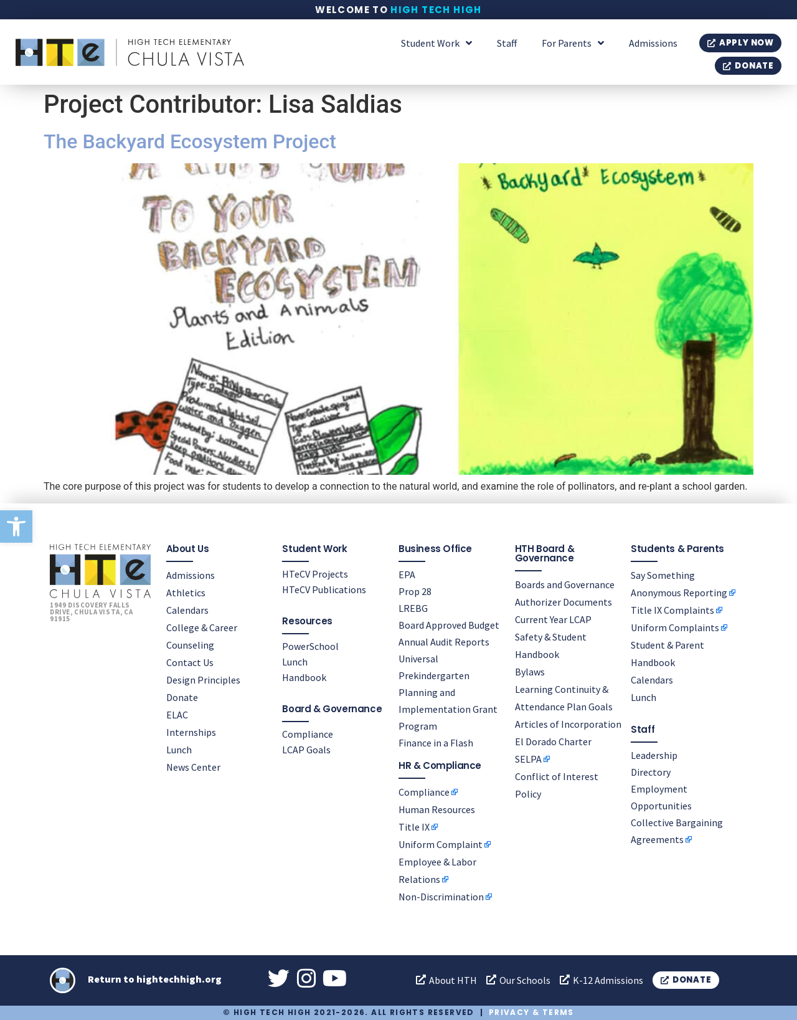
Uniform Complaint (440, 843)
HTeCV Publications (324, 589)
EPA (406, 574)
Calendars (187, 610)
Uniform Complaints (675, 627)
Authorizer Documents (563, 602)
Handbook (304, 677)
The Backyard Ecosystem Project (190, 141)
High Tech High (436, 9)
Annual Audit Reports (443, 642)
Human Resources (436, 809)
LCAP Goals (306, 749)
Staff (507, 43)
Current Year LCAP (553, 619)
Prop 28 (415, 591)
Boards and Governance (565, 584)
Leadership (654, 755)
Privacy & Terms (531, 1012)
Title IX (414, 826)
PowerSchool (310, 646)
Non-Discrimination (441, 896)
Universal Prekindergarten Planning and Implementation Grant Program (448, 692)
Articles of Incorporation (568, 724)
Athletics (185, 592)
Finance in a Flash (435, 742)
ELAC (177, 714)
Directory (651, 772)
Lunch (179, 749)
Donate (182, 697)
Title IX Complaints (672, 610)
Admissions (653, 43)
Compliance (307, 734)
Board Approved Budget (448, 625)
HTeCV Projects (315, 574)
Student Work (436, 43)
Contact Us (190, 662)
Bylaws (530, 671)
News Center (193, 767)
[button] (16, 526)
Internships (191, 732)
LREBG (413, 608)
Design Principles (203, 680)
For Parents (573, 43)
